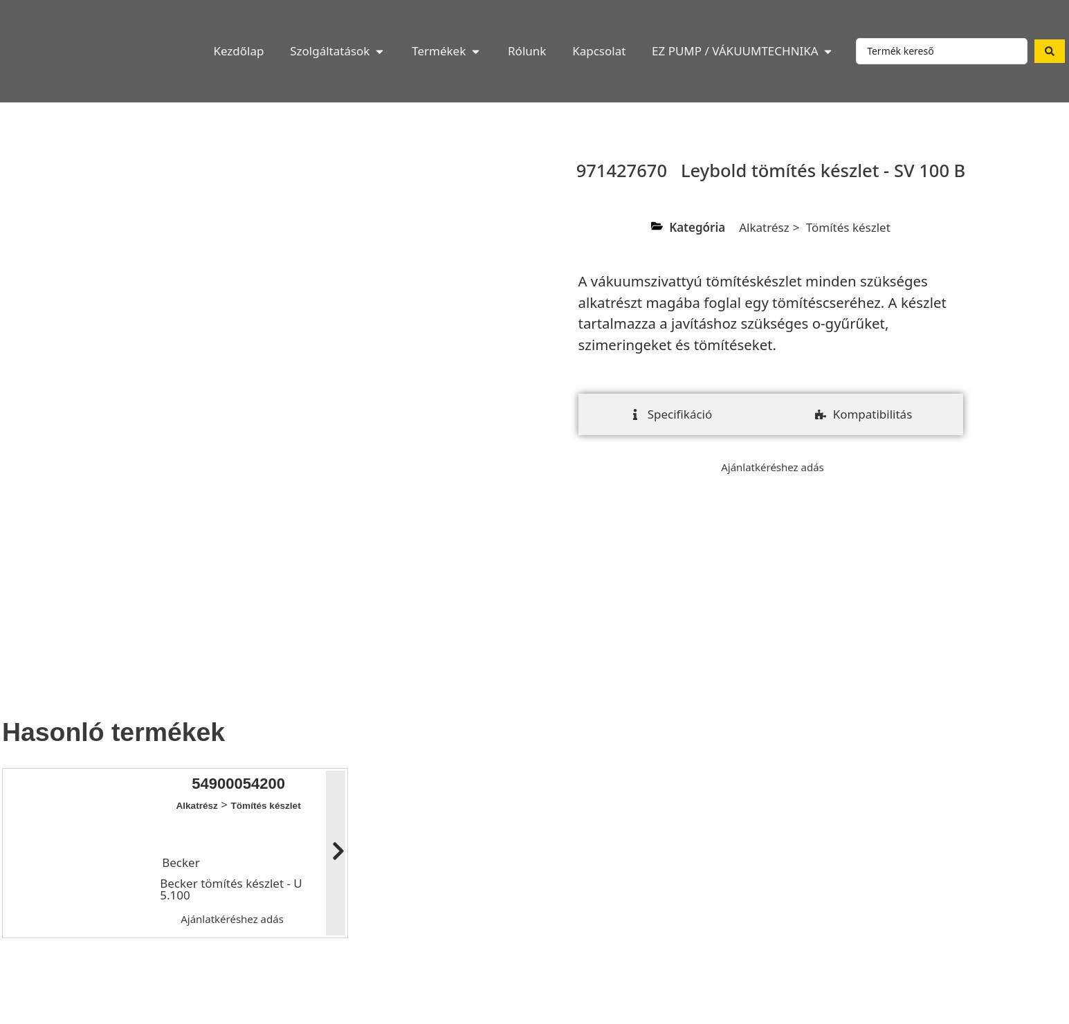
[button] (337, 51)
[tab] (671, 414)
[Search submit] (1049, 51)
